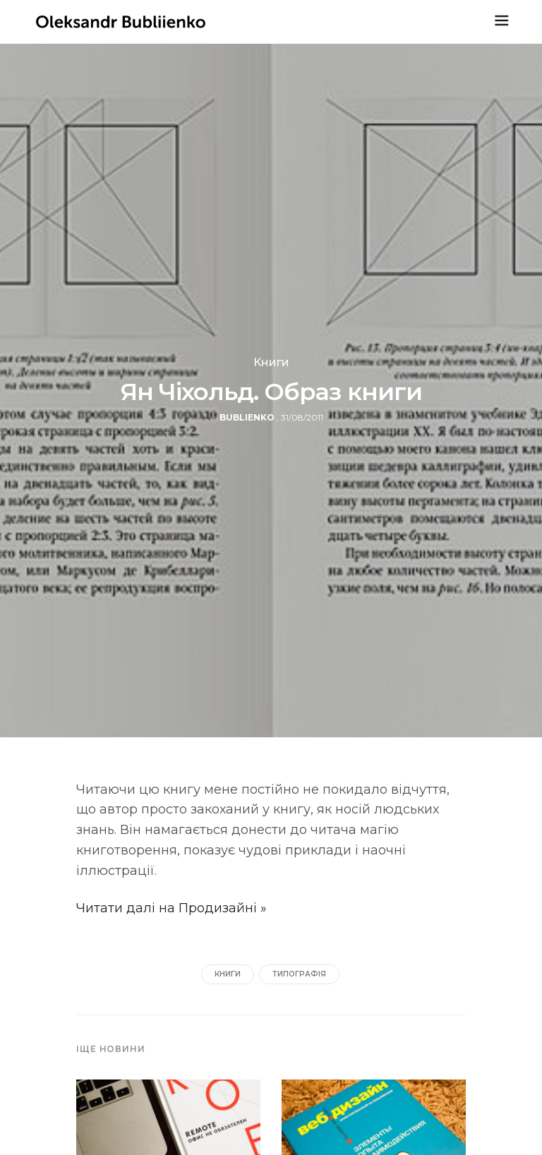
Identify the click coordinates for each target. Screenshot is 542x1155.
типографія (299, 974)
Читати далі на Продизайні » (171, 908)
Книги (271, 362)
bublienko (247, 417)
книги (228, 974)
